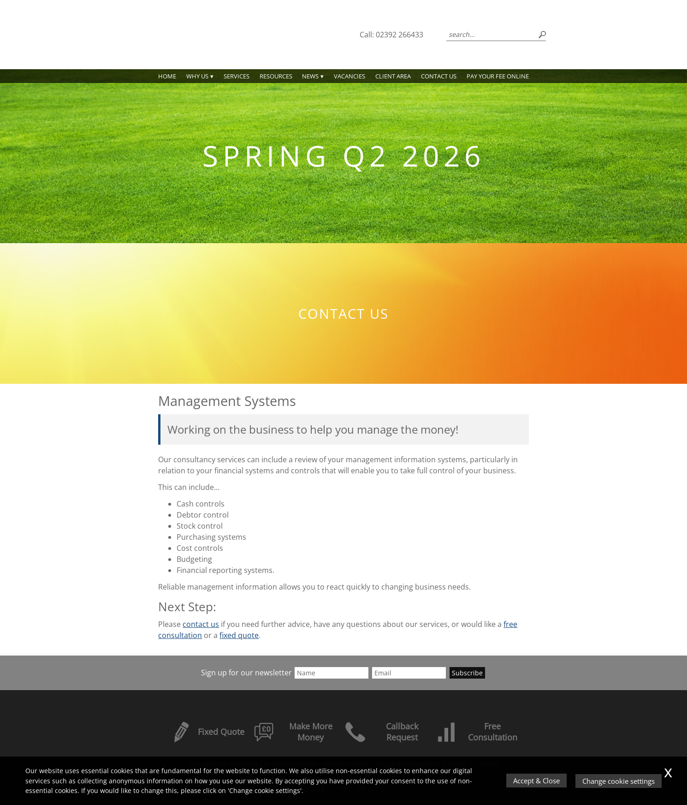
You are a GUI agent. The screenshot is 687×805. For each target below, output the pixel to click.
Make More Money (293, 731)
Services (236, 76)
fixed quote (239, 635)
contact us (201, 624)
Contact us (438, 76)
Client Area (393, 76)
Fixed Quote (207, 731)
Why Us (197, 76)
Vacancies (349, 76)
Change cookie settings (619, 781)
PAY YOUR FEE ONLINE (498, 76)
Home (167, 76)
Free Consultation (476, 731)
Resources (276, 76)
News (310, 76)
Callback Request (381, 731)
